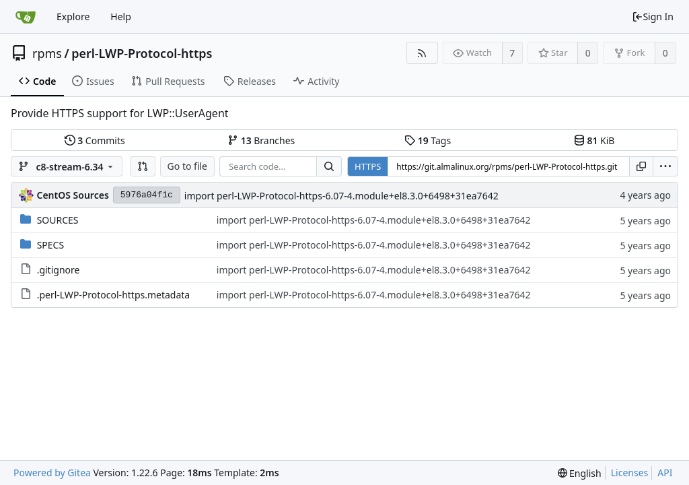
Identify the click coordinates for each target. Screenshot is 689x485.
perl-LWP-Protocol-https (141, 53)
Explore (73, 16)
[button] (142, 166)
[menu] (665, 166)
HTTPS (368, 166)
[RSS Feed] (422, 53)
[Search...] (329, 166)
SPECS (50, 244)
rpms (47, 53)
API (664, 472)
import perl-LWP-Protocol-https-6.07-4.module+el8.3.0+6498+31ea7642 (341, 195)
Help (120, 16)
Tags (427, 140)
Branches (261, 140)
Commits (95, 140)
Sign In (653, 16)
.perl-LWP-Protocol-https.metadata (113, 294)
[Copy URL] (641, 166)
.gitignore (58, 269)
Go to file (187, 166)
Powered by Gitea (52, 472)
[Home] (25, 17)
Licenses (630, 472)
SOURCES (58, 220)
